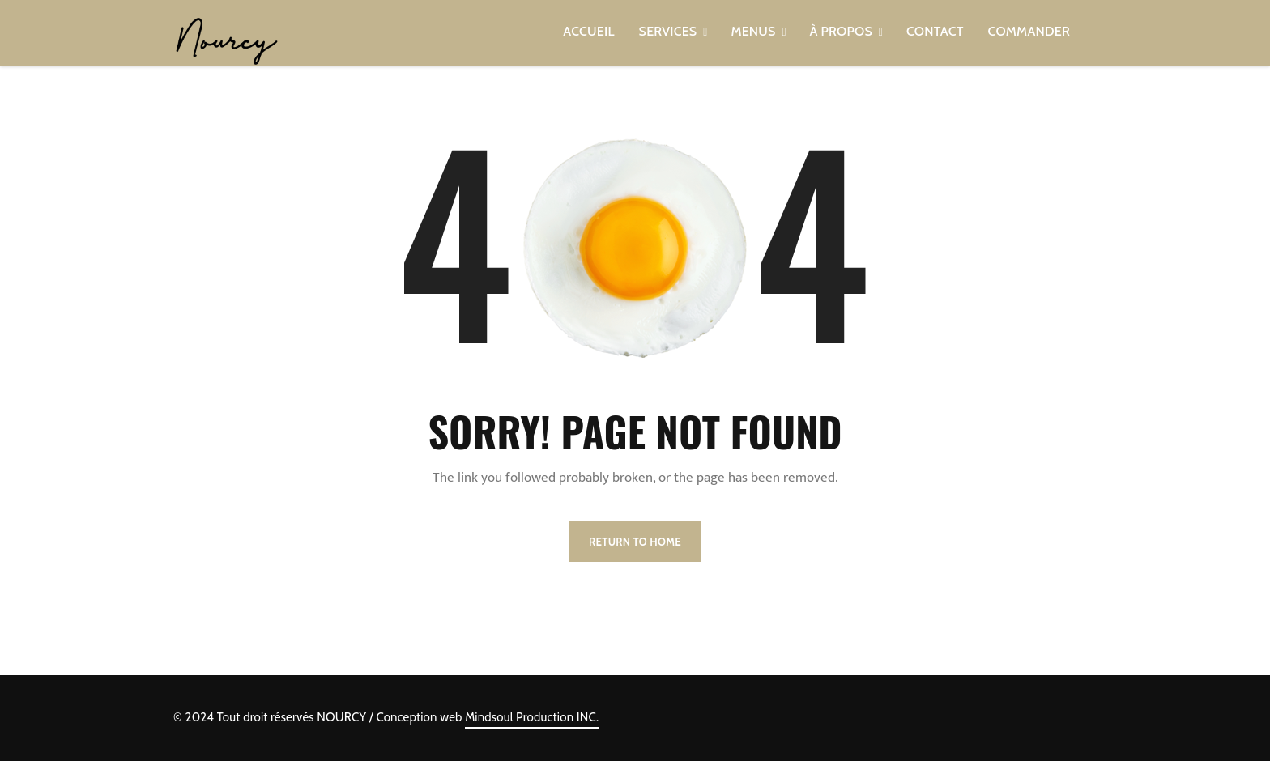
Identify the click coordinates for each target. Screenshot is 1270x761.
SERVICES (668, 31)
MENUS (753, 31)
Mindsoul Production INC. (532, 717)
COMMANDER (1029, 31)
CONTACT (935, 31)
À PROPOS (841, 31)
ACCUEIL (588, 31)
